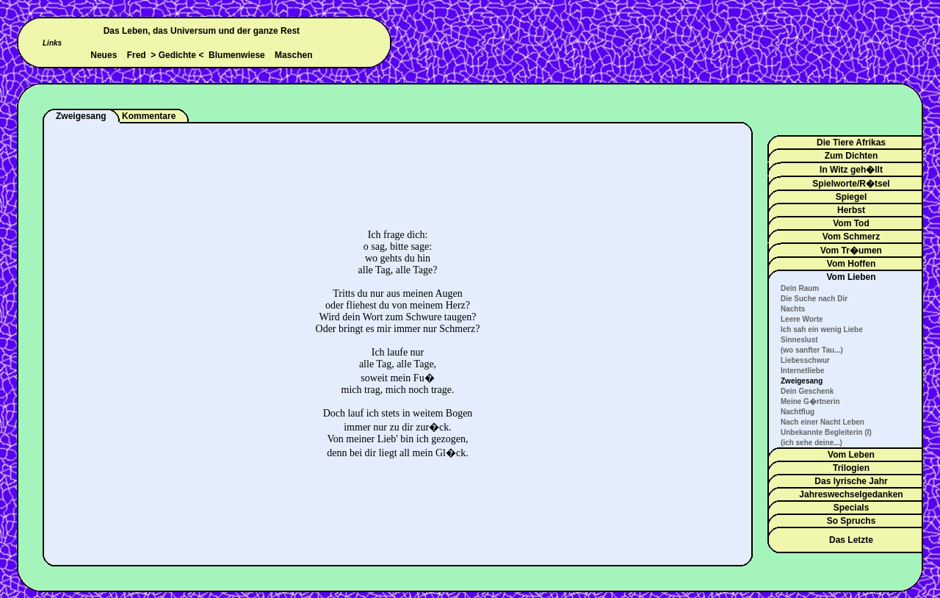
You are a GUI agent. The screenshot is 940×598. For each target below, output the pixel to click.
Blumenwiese (237, 55)
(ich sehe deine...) (811, 443)
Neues (103, 55)
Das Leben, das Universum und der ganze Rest (202, 31)
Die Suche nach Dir (814, 299)
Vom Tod (851, 223)
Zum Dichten (851, 156)
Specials (852, 507)
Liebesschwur (805, 360)
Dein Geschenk (807, 391)
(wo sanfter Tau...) (812, 350)
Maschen (293, 55)
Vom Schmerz (851, 236)
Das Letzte (851, 540)
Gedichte (177, 55)
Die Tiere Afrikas (851, 142)
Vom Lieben (850, 277)
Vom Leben (851, 455)
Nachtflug (797, 412)
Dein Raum (800, 288)
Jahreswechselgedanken (851, 494)
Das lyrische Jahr (850, 481)
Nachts (793, 309)
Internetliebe (802, 371)
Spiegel (851, 197)
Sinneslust (799, 340)
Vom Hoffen (851, 264)
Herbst (851, 210)
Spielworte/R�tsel (850, 184)
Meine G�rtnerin (810, 401)
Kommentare (149, 116)
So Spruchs (851, 521)
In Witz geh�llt (851, 170)
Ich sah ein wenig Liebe (822, 329)
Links (52, 43)
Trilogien (851, 468)
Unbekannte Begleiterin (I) (826, 432)
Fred (136, 55)
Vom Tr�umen (851, 250)
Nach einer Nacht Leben (822, 422)
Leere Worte (802, 319)
